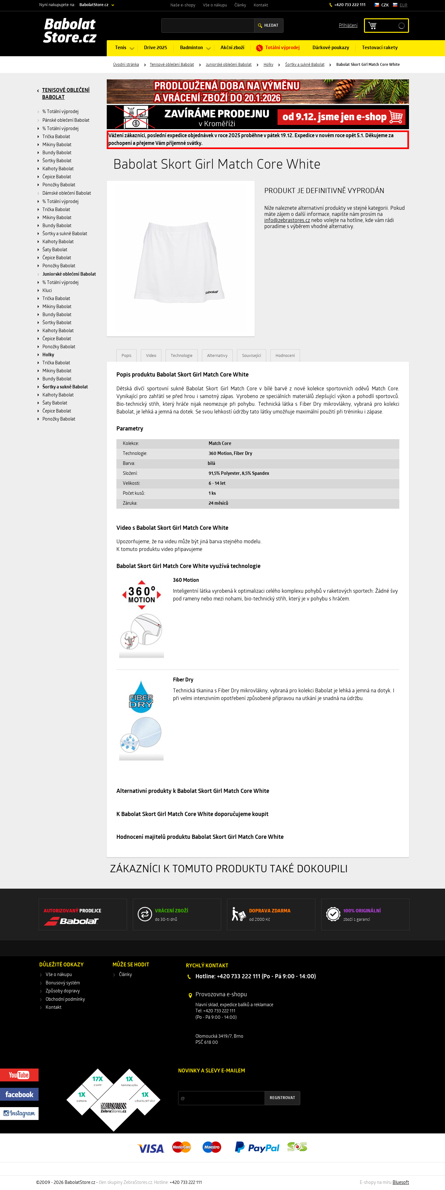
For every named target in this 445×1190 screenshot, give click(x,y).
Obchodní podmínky (65, 999)
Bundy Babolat (56, 153)
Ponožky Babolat (58, 185)
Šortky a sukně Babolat (304, 65)
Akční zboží (232, 48)
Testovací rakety (380, 48)
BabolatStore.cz (93, 5)
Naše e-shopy (182, 5)
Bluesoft (401, 1182)
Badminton (191, 48)
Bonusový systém (63, 983)
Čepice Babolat (56, 177)
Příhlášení (348, 25)
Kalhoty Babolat (58, 169)
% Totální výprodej (60, 112)
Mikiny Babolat (56, 145)
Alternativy (217, 356)
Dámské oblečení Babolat (66, 193)
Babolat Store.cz (69, 32)
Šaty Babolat (54, 250)
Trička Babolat (56, 137)
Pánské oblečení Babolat (65, 120)
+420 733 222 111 (349, 5)
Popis (127, 356)
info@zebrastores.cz (287, 220)
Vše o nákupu (215, 5)
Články (240, 5)
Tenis (120, 48)
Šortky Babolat (56, 161)
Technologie (182, 356)
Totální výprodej (282, 48)
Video (151, 356)
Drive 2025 (155, 48)
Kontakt (261, 5)
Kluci (47, 291)
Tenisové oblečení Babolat (172, 65)
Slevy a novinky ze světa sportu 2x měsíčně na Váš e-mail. (233, 1083)
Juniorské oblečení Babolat (228, 65)
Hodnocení (285, 356)
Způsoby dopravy (63, 991)
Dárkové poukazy (331, 48)
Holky (268, 65)
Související (251, 356)
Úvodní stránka (126, 65)
